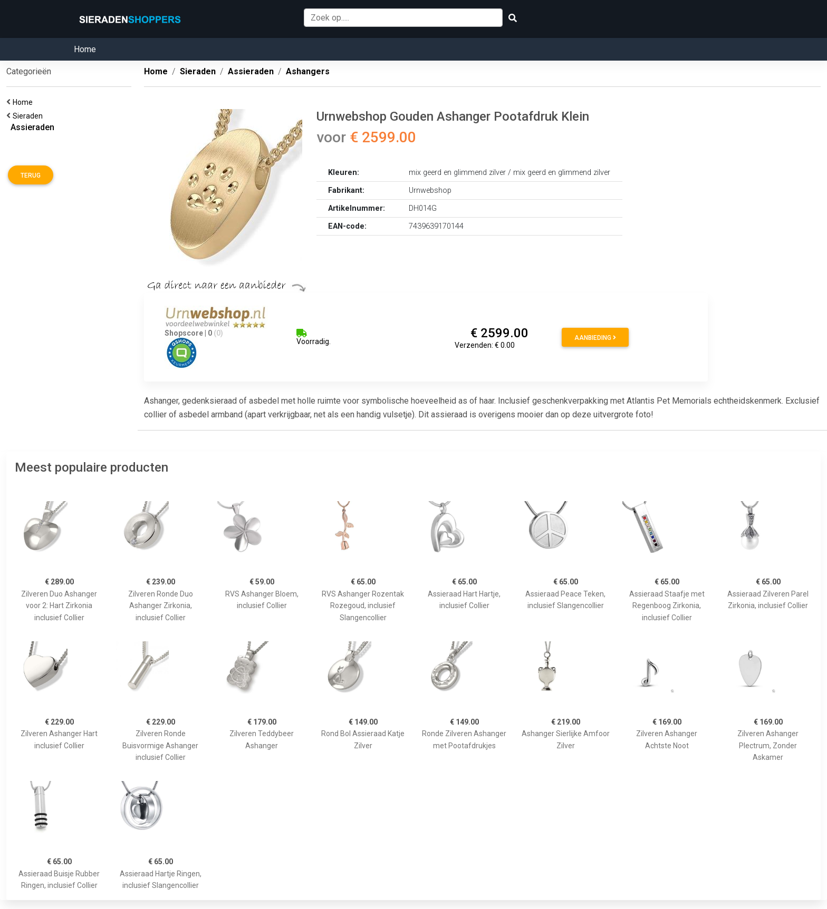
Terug (31, 175)
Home (85, 49)
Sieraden (29, 116)
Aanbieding (595, 337)
